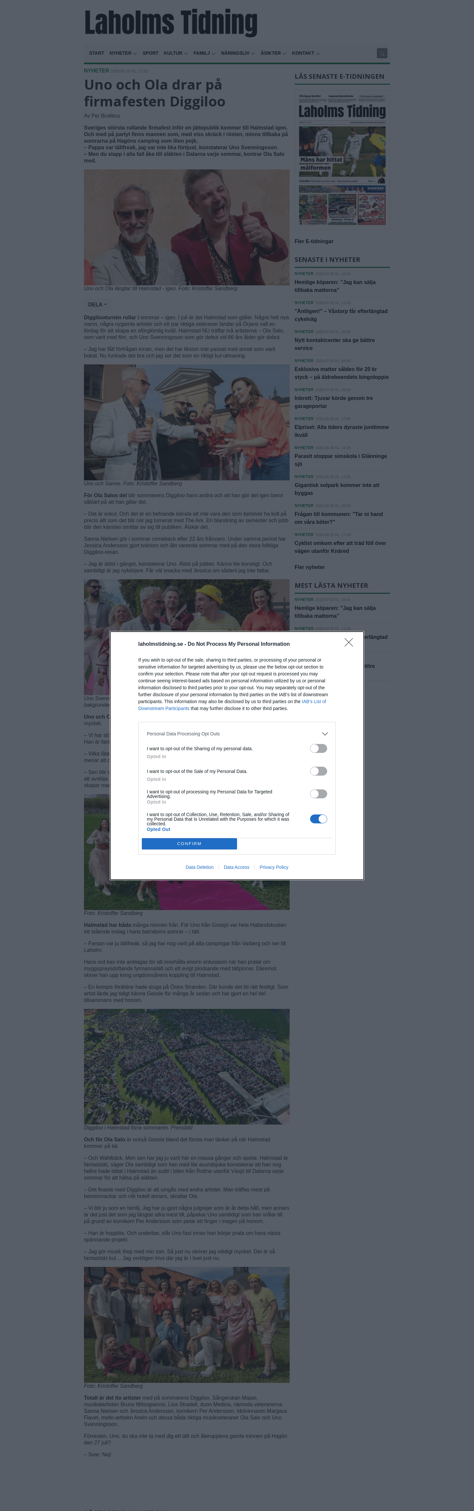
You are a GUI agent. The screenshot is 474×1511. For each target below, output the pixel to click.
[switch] (318, 748)
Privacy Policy (274, 867)
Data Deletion (200, 867)
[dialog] (237, 756)
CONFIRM (189, 843)
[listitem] (237, 733)
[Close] (351, 644)
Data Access (237, 867)
